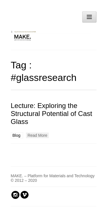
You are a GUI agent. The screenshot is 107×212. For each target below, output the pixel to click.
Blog (17, 135)
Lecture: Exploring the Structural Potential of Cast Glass (51, 113)
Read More (37, 135)
